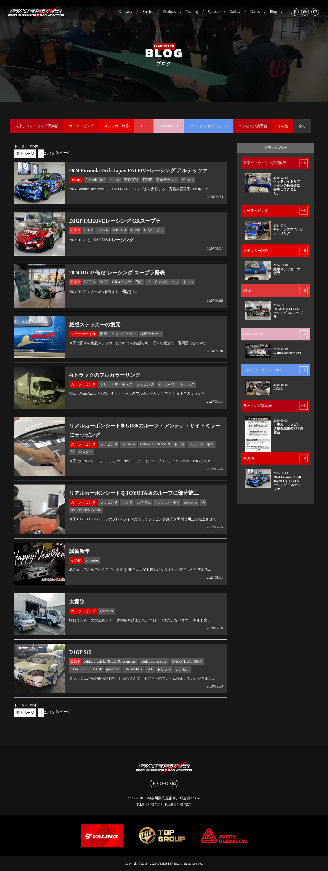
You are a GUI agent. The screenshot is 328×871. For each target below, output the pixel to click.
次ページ (63, 153)
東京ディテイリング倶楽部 (36, 126)
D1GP (143, 126)
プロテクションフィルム (208, 126)
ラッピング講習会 (253, 126)
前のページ (25, 154)
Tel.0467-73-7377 (149, 805)
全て (302, 126)
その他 (283, 126)
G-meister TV (169, 126)
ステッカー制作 (116, 126)
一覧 (303, 162)
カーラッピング (81, 126)
